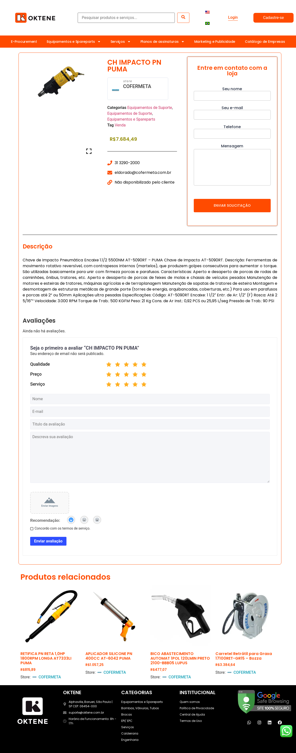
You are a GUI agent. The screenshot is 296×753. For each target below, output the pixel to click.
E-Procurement (24, 41)
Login (233, 17)
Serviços (121, 41)
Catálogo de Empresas (265, 41)
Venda (120, 125)
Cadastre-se (273, 17)
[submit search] (183, 18)
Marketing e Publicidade (214, 41)
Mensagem (232, 165)
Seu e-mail (232, 111)
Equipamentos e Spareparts (74, 41)
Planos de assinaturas (162, 41)
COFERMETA (137, 86)
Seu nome (232, 92)
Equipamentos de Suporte (149, 107)
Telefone (232, 130)
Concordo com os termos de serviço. (60, 528)
